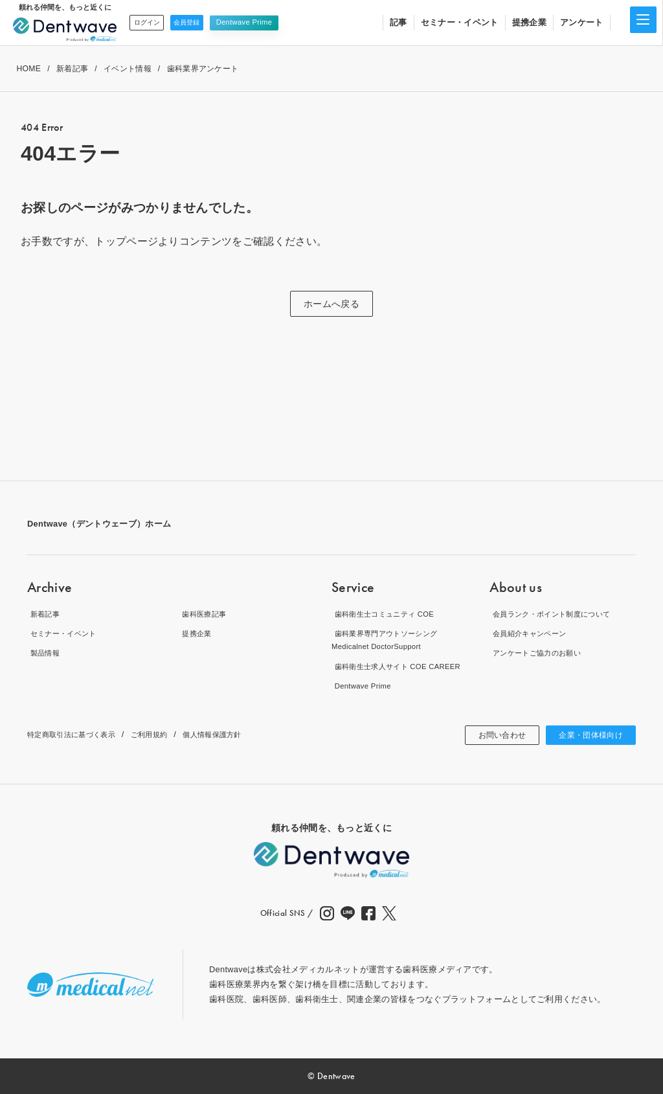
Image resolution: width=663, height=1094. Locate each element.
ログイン (151, 22)
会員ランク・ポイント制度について (558, 613)
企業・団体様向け (585, 735)
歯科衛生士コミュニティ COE (389, 613)
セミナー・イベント (460, 22)
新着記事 (72, 68)
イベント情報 (128, 68)
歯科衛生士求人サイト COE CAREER (404, 666)
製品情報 (44, 652)
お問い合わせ (488, 735)
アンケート (581, 22)
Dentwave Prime (263, 22)
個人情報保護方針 (239, 734)
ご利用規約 (168, 734)
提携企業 (529, 22)
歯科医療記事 (205, 613)
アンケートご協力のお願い (541, 652)
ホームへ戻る (331, 304)
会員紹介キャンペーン (532, 633)
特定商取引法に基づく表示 (79, 734)
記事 (398, 22)
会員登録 (201, 22)
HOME (28, 68)
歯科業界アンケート (203, 68)
